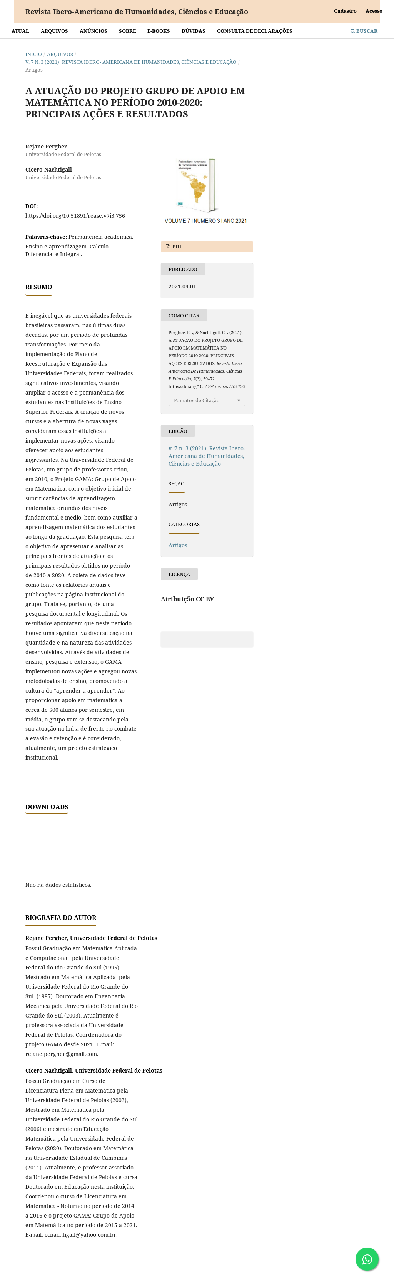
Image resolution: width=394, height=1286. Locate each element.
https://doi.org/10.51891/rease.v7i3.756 (75, 215)
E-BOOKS (158, 30)
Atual (20, 30)
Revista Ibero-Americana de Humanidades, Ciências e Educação (136, 11)
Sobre (127, 30)
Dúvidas (193, 30)
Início (33, 54)
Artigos (178, 545)
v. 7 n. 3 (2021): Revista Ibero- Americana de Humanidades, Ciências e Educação (131, 61)
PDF (176, 246)
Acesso (374, 10)
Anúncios (93, 30)
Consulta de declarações (254, 30)
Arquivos (54, 30)
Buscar (364, 30)
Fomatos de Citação (197, 400)
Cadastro (345, 10)
